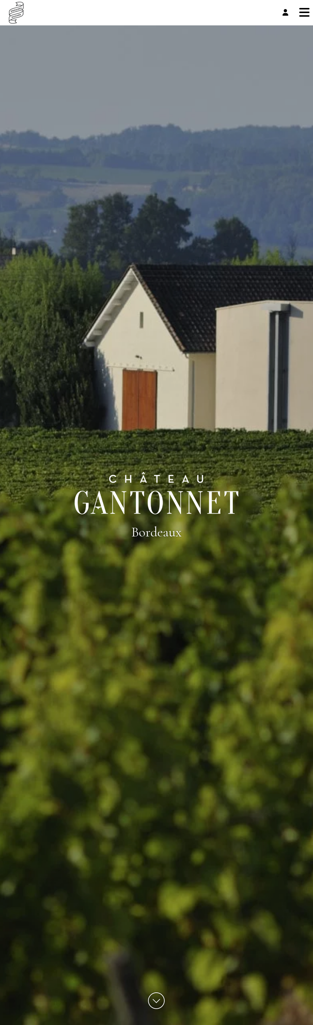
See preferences (274, 994)
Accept (154, 994)
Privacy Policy (225, 1011)
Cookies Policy (199, 1011)
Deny (213, 994)
